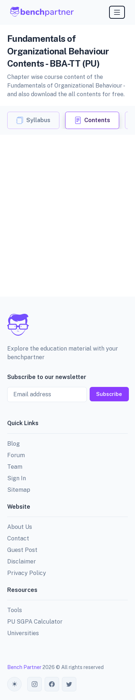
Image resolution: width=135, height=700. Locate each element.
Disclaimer (21, 561)
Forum (16, 455)
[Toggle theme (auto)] (14, 684)
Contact (18, 538)
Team (14, 466)
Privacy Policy (26, 573)
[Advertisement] (67, 205)
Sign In (16, 478)
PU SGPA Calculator (35, 621)
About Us (19, 526)
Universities (23, 633)
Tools (14, 610)
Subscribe (109, 394)
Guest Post (22, 550)
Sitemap (18, 489)
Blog (13, 443)
